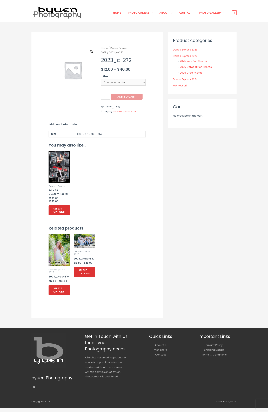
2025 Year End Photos (193, 61)
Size (105, 76)
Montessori (180, 85)
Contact (188, 13)
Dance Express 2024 (185, 79)
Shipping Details (214, 353)
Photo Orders (144, 13)
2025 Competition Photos (196, 67)
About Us (160, 348)
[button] (91, 52)
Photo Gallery (211, 13)
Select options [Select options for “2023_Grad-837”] (87, 274)
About (168, 13)
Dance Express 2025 (125, 111)
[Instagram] (34, 390)
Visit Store (160, 353)
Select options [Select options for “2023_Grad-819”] (61, 293)
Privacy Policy (214, 348)
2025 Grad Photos (191, 72)
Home (125, 13)
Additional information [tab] (64, 124)
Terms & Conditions (214, 358)
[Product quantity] (105, 97)
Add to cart (127, 97)
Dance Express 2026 (185, 49)
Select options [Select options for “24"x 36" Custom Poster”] (61, 211)
